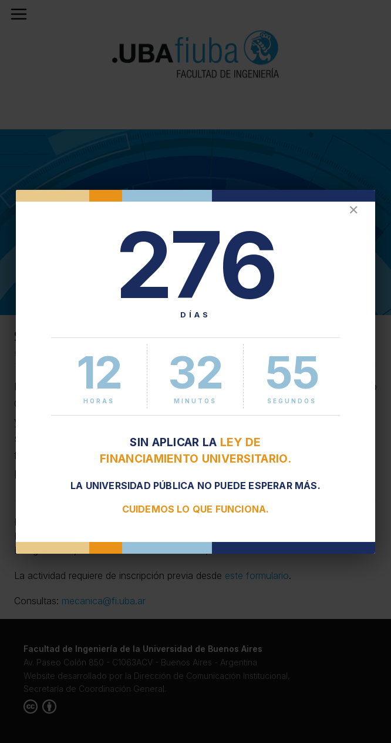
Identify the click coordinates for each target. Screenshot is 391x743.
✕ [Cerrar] (353, 210)
